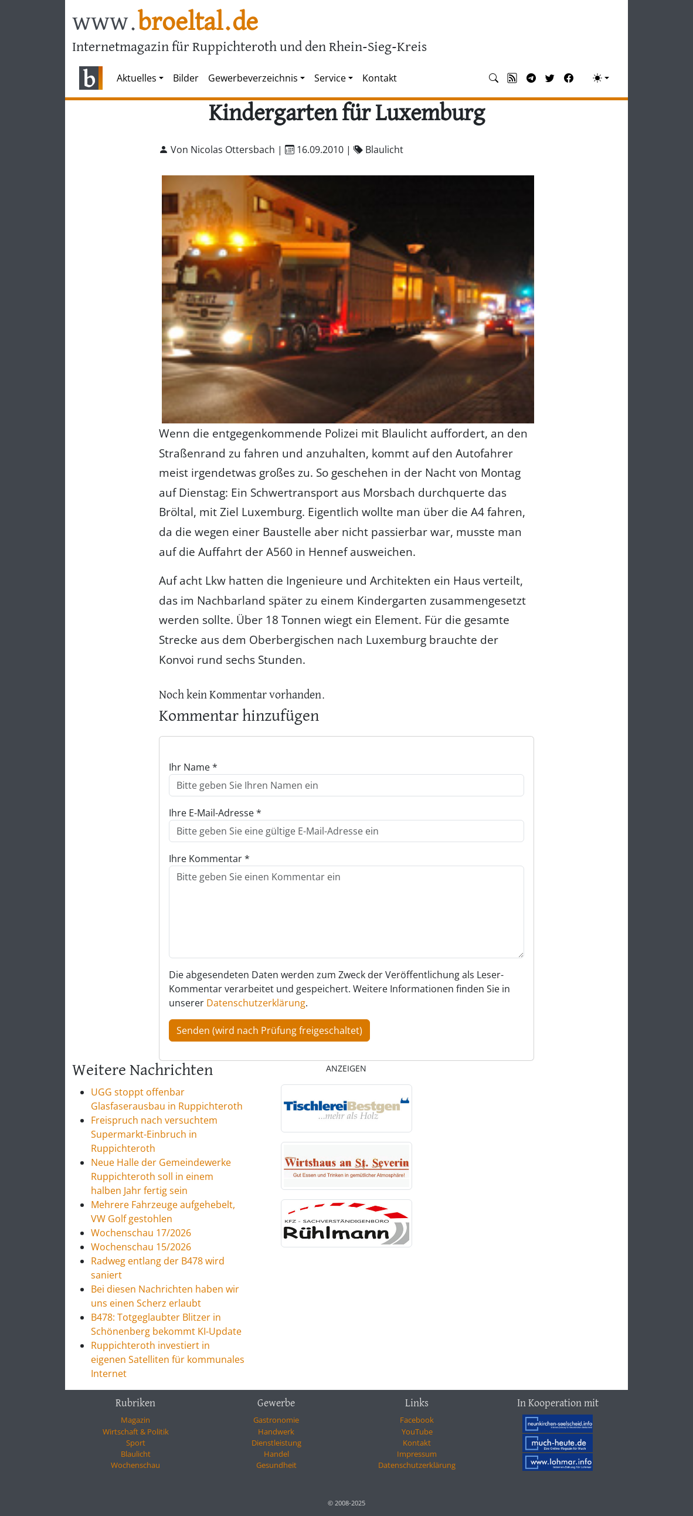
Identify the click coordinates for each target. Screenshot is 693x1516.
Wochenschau (135, 1465)
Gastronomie (276, 1420)
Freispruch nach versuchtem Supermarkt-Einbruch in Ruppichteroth (154, 1134)
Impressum (417, 1454)
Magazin (135, 1420)
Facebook (417, 1420)
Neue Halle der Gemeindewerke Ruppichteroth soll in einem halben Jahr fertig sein (161, 1176)
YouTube (417, 1431)
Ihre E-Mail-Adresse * (215, 812)
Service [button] (330, 78)
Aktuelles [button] (137, 78)
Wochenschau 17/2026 (141, 1232)
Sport (135, 1442)
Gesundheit (276, 1465)
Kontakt (379, 78)
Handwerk (276, 1431)
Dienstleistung (276, 1442)
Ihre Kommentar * (209, 858)
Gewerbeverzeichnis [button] (253, 78)
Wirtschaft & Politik (136, 1431)
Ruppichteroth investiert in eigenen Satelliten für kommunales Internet (167, 1359)
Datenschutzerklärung (255, 1002)
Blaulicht (136, 1454)
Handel (276, 1454)
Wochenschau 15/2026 (141, 1246)
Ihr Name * (193, 767)
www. (165, 22)
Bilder (186, 78)
